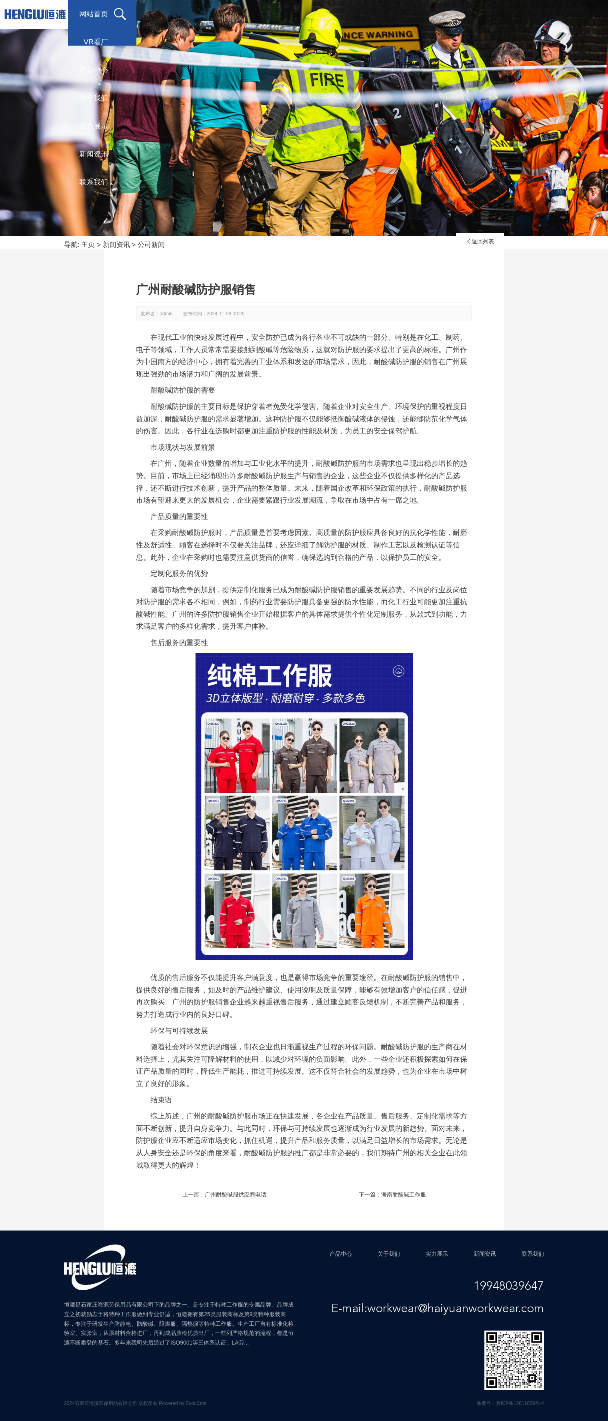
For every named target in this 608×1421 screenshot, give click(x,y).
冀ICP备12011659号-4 (520, 1403)
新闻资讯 (468, 14)
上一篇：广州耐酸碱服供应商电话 (224, 1194)
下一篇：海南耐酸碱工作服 (392, 1194)
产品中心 (276, 14)
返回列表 (480, 241)
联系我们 (532, 14)
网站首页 (148, 14)
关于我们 (340, 14)
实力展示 (404, 14)
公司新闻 (151, 245)
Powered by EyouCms (182, 1403)
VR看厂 (215, 14)
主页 (88, 245)
